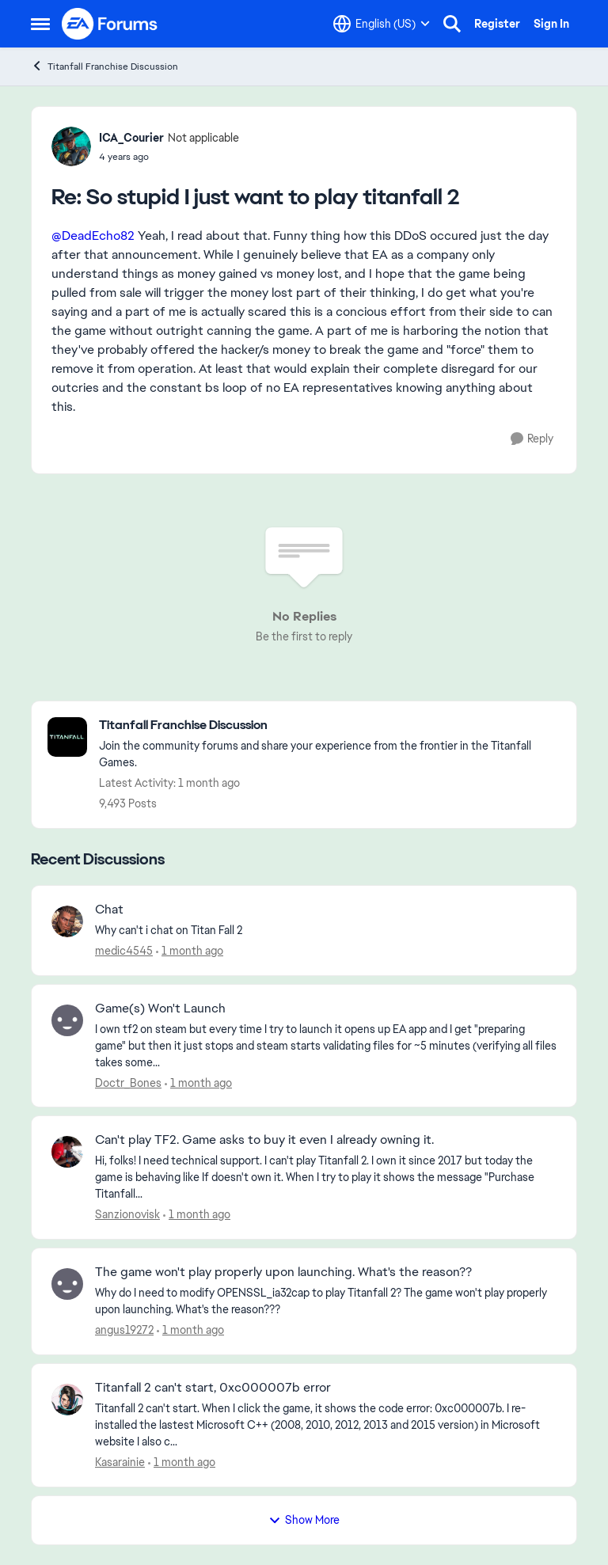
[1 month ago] (189, 951)
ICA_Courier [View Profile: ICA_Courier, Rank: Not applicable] (131, 138)
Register (497, 24)
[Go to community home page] (110, 24)
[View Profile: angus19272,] (67, 1284)
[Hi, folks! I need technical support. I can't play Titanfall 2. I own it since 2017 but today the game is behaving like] (326, 1177)
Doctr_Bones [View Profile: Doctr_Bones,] (128, 1082)
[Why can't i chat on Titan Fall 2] (326, 930)
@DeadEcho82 (93, 235)
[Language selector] (381, 24)
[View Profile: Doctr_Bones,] (67, 1020)
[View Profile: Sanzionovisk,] (67, 1152)
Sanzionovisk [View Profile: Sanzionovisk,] (127, 1214)
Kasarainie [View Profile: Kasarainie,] (120, 1462)
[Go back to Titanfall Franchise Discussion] (329, 725)
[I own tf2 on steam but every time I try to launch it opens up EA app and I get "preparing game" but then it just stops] (326, 1045)
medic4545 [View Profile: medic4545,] (124, 951)
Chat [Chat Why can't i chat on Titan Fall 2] (109, 909)
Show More (304, 1520)
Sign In (551, 24)
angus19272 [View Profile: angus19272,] (124, 1330)
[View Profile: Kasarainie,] (67, 1399)
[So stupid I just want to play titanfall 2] (169, 157)
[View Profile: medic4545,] (67, 921)
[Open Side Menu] (40, 24)
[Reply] (532, 439)
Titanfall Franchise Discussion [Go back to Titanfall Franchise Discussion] (104, 66)
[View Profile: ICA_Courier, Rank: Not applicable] (71, 146)
